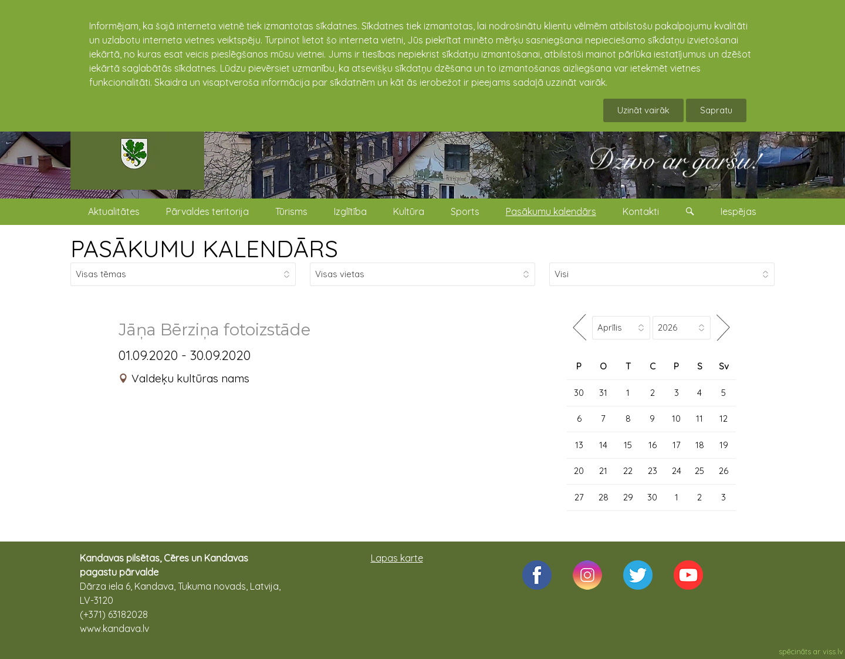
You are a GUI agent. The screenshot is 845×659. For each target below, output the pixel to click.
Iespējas (738, 211)
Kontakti (641, 211)
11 (699, 418)
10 (676, 418)
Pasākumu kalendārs (551, 211)
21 (603, 470)
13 (579, 444)
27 (579, 497)
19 (723, 444)
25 (699, 470)
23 (652, 470)
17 (676, 444)
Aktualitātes (114, 211)
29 (628, 497)
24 (676, 470)
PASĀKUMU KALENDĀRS (204, 248)
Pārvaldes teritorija (207, 211)
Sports (465, 211)
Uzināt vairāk (643, 110)
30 (579, 392)
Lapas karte (397, 558)
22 (628, 470)
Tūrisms (291, 211)
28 (604, 497)
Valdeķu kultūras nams (190, 378)
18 (699, 444)
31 (603, 392)
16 (652, 444)
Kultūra (408, 211)
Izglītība (350, 211)
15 (628, 444)
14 (603, 444)
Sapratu (716, 110)
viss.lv (833, 651)
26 (723, 470)
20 (579, 470)
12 (723, 418)
